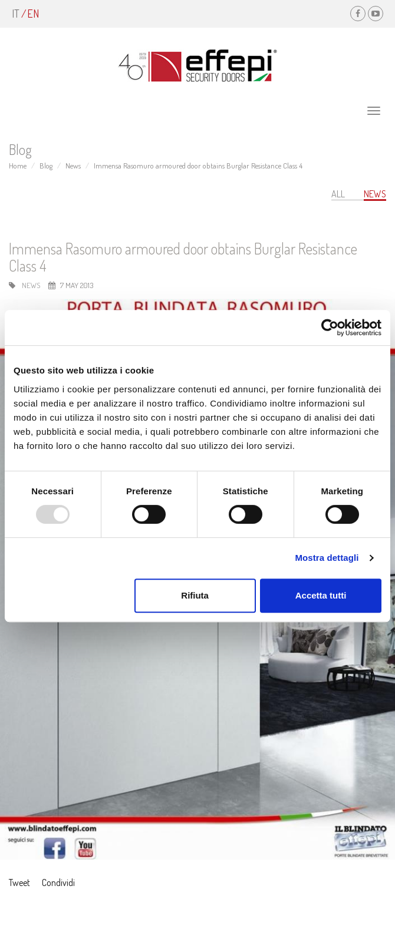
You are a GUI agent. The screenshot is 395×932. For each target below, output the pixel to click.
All (338, 194)
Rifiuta (195, 595)
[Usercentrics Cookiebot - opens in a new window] (329, 327)
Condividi (58, 882)
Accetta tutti (321, 595)
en (33, 13)
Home (18, 165)
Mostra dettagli (326, 558)
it (15, 13)
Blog (46, 165)
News (73, 165)
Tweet (19, 882)
